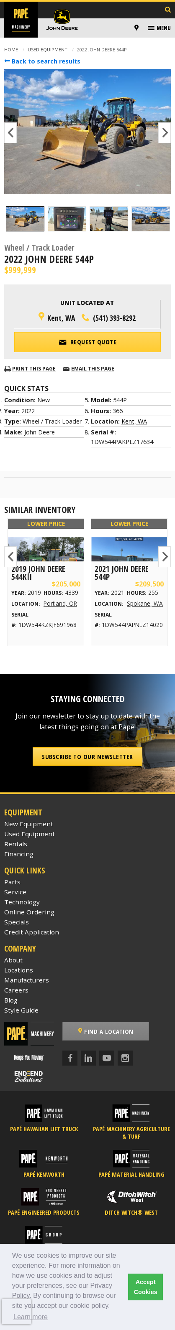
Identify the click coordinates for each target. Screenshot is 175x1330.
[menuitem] (137, 28)
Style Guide (21, 1010)
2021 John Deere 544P (122, 572)
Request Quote (88, 341)
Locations (18, 970)
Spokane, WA (145, 603)
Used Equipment (47, 49)
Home (11, 49)
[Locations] (136, 28)
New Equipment (28, 824)
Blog (11, 1000)
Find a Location (106, 1031)
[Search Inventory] (168, 10)
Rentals (15, 844)
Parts (12, 882)
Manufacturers (26, 980)
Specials (16, 922)
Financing (18, 854)
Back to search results (42, 61)
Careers (16, 990)
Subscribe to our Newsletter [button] (87, 756)
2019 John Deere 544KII (38, 572)
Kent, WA (134, 421)
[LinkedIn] (88, 1058)
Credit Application (31, 932)
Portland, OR (60, 603)
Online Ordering (29, 912)
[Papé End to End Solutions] (29, 1077)
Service (15, 892)
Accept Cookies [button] (145, 1287)
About (13, 960)
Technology (22, 902)
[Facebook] (69, 1058)
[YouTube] (106, 1058)
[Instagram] (125, 1058)
